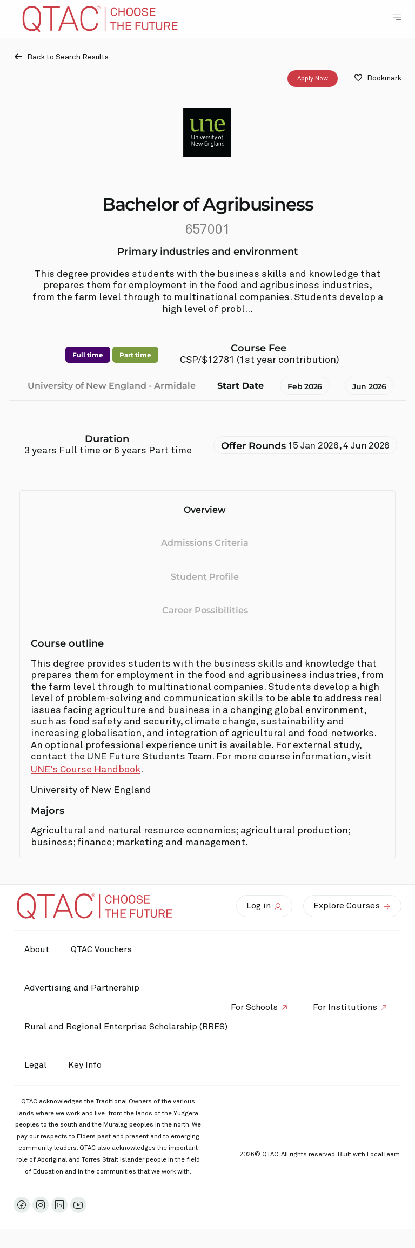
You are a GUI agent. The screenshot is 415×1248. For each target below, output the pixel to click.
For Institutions (345, 1007)
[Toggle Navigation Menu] (397, 17)
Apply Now (312, 79)
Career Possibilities (205, 610)
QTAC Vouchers (101, 949)
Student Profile (205, 577)
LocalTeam (383, 1154)
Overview (205, 510)
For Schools (254, 1007)
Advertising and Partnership (81, 988)
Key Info (87, 1065)
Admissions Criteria (205, 543)
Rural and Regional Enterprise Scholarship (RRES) (125, 1026)
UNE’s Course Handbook (85, 770)
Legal (35, 1065)
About (36, 949)
